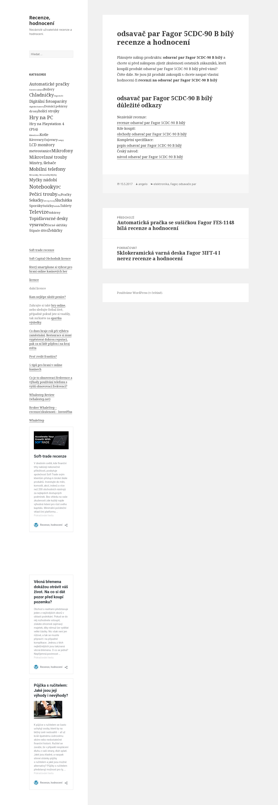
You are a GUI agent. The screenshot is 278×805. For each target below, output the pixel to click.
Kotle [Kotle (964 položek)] (44, 134)
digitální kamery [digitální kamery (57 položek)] (36, 106)
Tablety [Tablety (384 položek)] (66, 206)
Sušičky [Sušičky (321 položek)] (48, 206)
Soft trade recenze (41, 250)
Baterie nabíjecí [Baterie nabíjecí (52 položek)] (36, 90)
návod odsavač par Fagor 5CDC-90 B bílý (150, 157)
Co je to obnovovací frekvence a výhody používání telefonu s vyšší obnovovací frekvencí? (50, 382)
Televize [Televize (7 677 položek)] (39, 211)
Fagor (173, 184)
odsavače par (187, 184)
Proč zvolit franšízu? (43, 356)
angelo (143, 184)
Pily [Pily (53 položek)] (59, 195)
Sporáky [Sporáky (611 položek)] (36, 205)
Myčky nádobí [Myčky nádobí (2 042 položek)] (43, 180)
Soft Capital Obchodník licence (50, 258)
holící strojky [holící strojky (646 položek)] (48, 111)
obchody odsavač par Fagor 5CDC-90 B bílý (152, 134)
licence (34, 280)
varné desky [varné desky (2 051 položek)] (56, 218)
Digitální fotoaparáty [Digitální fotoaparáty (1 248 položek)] (48, 101)
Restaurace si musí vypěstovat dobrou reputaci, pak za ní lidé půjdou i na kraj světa (50, 341)
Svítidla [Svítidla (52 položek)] (56, 206)
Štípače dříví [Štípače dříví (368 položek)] (38, 231)
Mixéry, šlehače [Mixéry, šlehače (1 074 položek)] (42, 162)
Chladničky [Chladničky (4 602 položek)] (41, 95)
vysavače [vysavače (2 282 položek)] (38, 224)
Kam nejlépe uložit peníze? (47, 297)
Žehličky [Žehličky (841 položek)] (55, 230)
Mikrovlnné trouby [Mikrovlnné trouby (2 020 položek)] (48, 157)
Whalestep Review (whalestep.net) (41, 397)
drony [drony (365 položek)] (33, 111)
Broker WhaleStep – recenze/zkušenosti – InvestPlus (50, 410)
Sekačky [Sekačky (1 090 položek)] (36, 200)
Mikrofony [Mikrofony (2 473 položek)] (62, 150)
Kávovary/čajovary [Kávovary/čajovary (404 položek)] (43, 140)
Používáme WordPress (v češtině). (140, 293)
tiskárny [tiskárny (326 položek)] (54, 212)
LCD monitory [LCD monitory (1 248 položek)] (42, 144)
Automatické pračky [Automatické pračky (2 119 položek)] (49, 84)
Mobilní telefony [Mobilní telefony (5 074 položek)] (47, 169)
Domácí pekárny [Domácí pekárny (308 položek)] (55, 106)
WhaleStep (36, 420)
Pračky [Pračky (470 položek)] (66, 194)
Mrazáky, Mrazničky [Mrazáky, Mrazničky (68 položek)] (40, 175)
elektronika (161, 184)
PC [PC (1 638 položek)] (58, 187)
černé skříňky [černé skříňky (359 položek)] (57, 225)
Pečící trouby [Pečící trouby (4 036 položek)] (43, 194)
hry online (58, 305)
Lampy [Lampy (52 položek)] (61, 140)
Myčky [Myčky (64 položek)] (54, 175)
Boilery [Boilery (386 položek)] (48, 89)
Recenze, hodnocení (41, 20)
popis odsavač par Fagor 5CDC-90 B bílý (149, 145)
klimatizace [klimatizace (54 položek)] (34, 135)
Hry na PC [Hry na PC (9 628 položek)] (41, 117)
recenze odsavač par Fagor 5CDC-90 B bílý (151, 122)
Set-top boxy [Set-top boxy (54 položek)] (49, 200)
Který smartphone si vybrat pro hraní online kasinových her (50, 269)
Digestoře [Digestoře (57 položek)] (58, 95)
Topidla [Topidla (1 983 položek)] (36, 218)
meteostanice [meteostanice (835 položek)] (40, 151)
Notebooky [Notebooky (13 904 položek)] (42, 186)
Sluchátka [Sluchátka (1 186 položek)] (63, 200)
